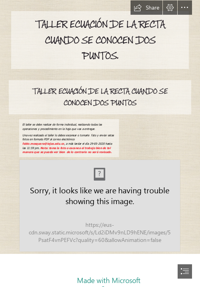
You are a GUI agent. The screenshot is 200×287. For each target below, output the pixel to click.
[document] (100, 143)
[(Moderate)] (99, 205)
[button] (146, 7)
